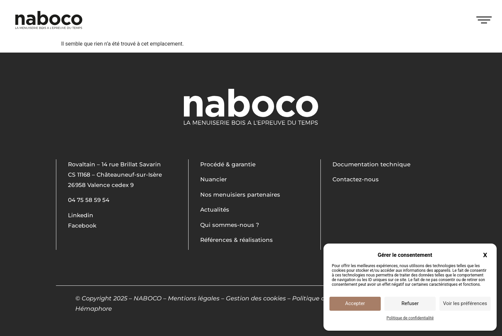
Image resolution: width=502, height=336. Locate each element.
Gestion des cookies (256, 298)
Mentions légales (194, 298)
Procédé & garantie (227, 164)
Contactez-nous (355, 179)
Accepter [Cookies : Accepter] (355, 303)
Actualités (214, 209)
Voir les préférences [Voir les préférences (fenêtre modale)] (465, 303)
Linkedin (80, 215)
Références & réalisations (236, 240)
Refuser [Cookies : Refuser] (409, 303)
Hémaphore (93, 308)
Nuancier (213, 179)
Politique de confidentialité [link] (410, 318)
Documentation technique (371, 164)
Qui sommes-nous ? (229, 225)
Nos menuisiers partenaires (240, 194)
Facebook (82, 225)
